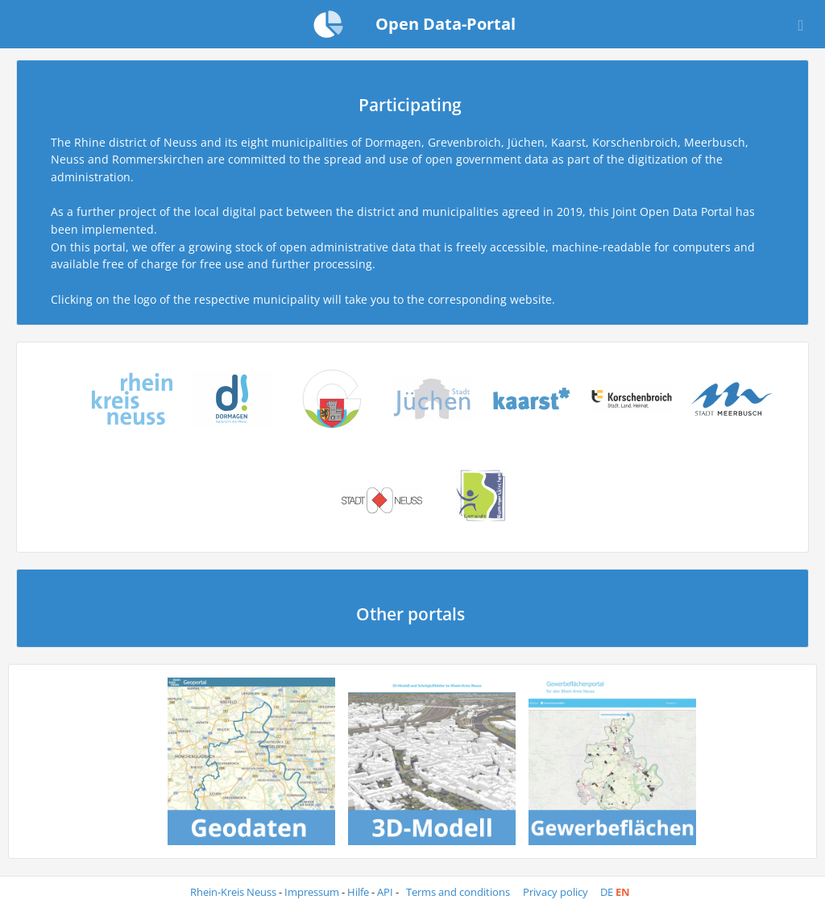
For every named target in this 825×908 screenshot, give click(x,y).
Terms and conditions (459, 892)
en (623, 892)
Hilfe (358, 892)
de (606, 892)
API (385, 892)
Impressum (311, 892)
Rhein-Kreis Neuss (233, 892)
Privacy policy (557, 892)
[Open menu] (801, 24)
